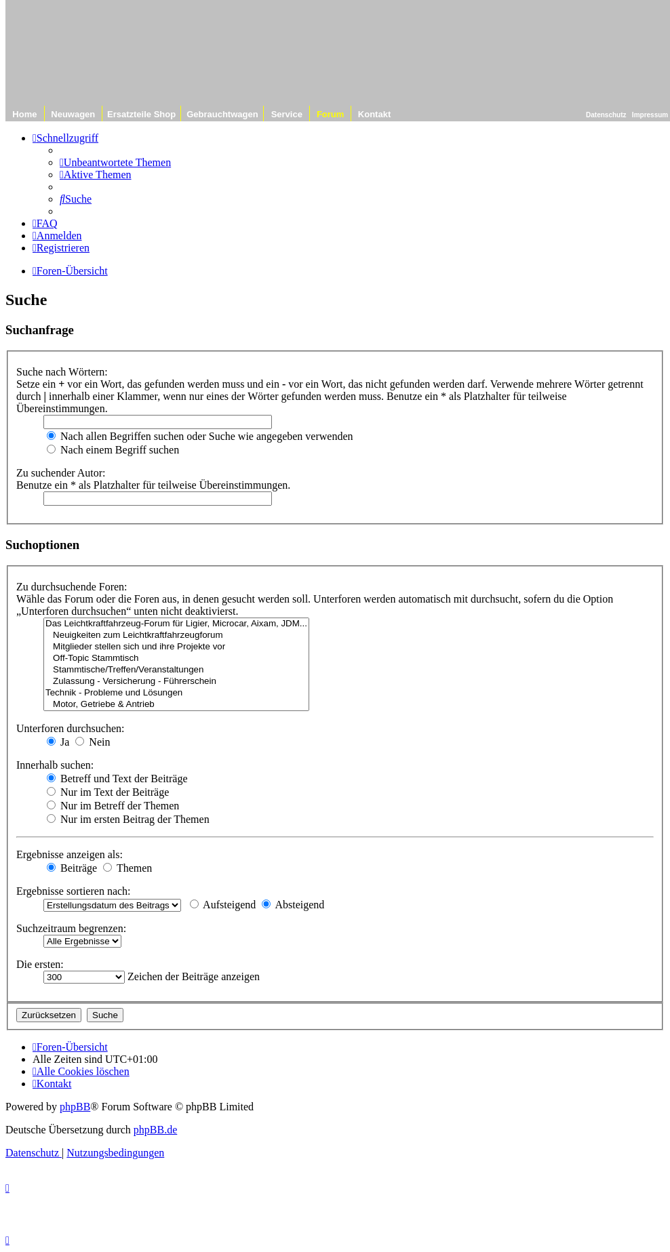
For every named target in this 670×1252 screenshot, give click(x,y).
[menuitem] (115, 162)
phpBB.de (155, 1129)
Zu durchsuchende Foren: (71, 586)
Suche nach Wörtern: (62, 372)
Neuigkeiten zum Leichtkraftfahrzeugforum (176, 635)
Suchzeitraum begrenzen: (71, 928)
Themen (127, 868)
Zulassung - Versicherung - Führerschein (176, 681)
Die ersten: (40, 964)
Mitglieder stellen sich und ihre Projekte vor (176, 647)
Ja (58, 742)
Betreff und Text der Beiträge (117, 778)
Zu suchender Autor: (61, 473)
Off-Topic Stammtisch (176, 658)
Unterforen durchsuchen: (70, 728)
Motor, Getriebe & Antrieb (176, 704)
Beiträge (72, 868)
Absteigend (293, 904)
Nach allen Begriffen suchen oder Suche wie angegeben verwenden (200, 436)
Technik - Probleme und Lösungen (176, 693)
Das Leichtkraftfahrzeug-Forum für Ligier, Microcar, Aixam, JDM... (176, 624)
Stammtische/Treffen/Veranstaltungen (176, 670)
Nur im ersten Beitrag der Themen (128, 819)
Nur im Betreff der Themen (113, 805)
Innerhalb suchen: (55, 765)
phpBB (75, 1106)
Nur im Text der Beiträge (108, 792)
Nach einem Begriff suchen (113, 450)
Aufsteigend (223, 904)
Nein (92, 742)
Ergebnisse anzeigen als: (69, 854)
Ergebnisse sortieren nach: (73, 891)
